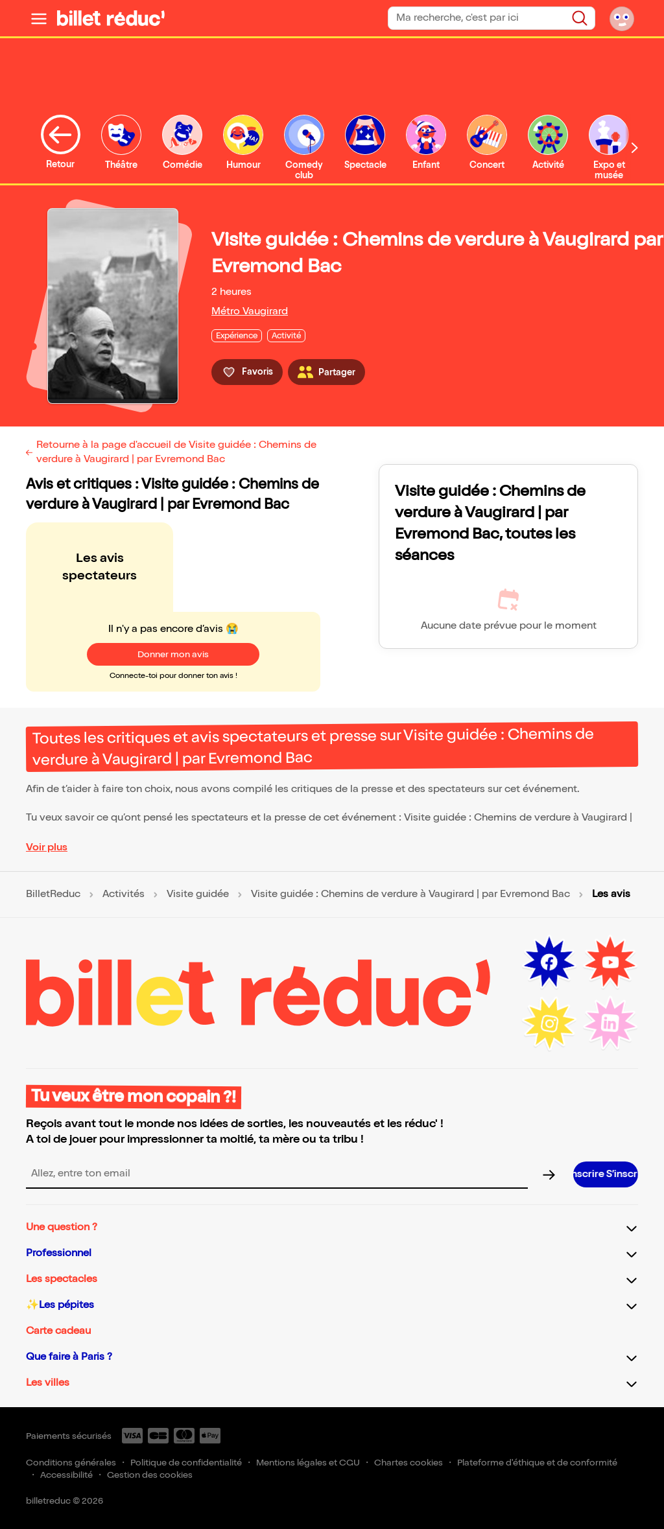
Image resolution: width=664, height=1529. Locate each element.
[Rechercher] (579, 18)
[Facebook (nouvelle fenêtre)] (549, 962)
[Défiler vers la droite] (635, 147)
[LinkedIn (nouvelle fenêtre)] (610, 1023)
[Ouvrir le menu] (39, 18)
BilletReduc (53, 894)
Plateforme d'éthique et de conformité (537, 1462)
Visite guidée (198, 894)
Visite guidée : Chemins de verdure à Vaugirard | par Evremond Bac (410, 894)
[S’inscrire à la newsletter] (605, 1174)
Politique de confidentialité (186, 1462)
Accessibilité (66, 1474)
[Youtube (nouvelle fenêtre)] (610, 962)
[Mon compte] (622, 18)
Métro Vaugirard (249, 311)
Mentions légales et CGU (308, 1462)
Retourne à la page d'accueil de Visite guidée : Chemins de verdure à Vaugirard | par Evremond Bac (176, 452)
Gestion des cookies (150, 1474)
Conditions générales (71, 1462)
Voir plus (46, 847)
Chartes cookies (408, 1462)
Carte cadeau (58, 1331)
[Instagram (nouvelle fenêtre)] (549, 1023)
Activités (123, 894)
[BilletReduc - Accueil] (111, 18)
